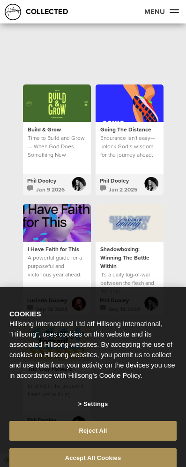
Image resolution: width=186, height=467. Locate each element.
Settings (95, 409)
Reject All (93, 436)
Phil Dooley (41, 180)
